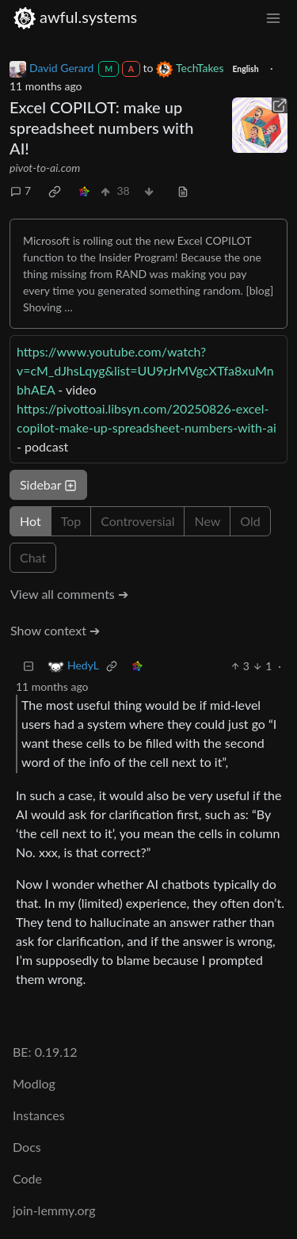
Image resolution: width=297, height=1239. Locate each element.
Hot (30, 520)
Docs (27, 1146)
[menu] (273, 17)
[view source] (183, 190)
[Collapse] (28, 666)
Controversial (137, 520)
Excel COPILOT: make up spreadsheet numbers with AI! (101, 127)
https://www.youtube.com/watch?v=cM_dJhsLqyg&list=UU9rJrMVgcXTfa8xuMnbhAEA (145, 370)
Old (250, 520)
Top (71, 520)
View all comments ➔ (69, 593)
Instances (39, 1115)
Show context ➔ (55, 630)
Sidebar (48, 484)
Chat (33, 557)
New (207, 520)
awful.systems (75, 17)
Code (27, 1178)
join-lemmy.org (54, 1210)
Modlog (34, 1083)
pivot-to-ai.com (45, 167)
